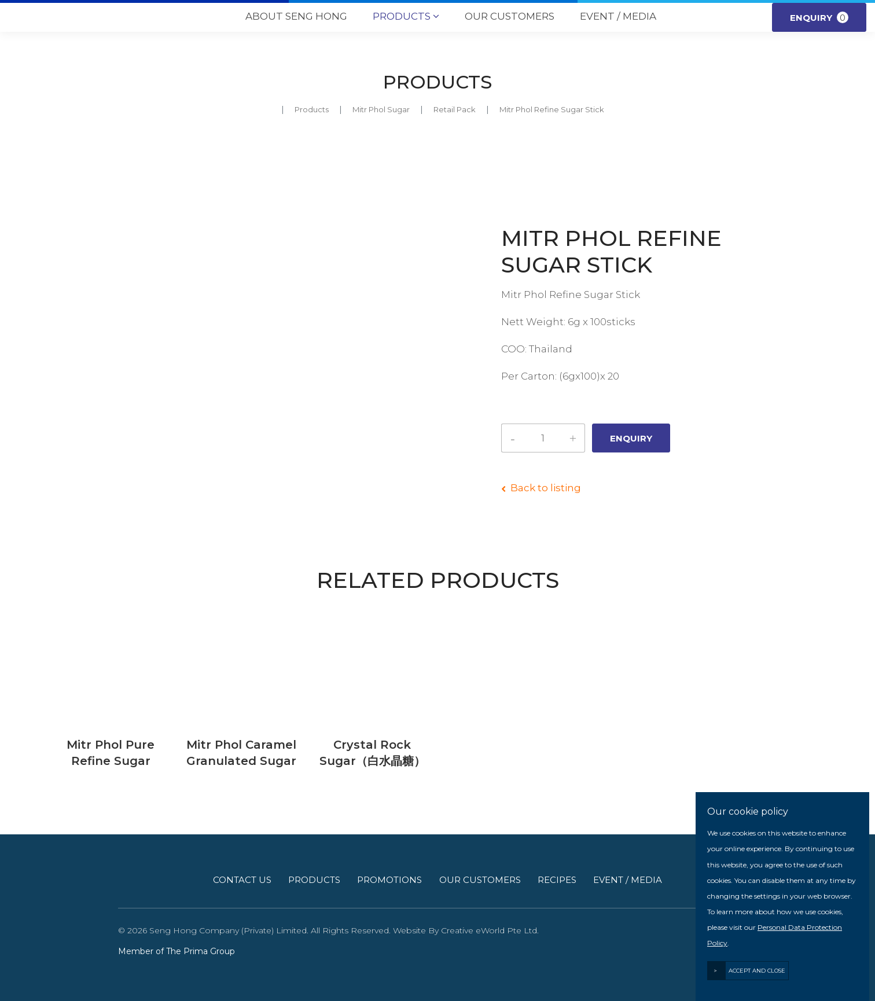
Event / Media (618, 16)
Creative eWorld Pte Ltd (489, 930)
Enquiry (819, 17)
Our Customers (509, 16)
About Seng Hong (296, 16)
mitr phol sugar (381, 109)
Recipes (557, 879)
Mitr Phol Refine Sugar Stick (551, 109)
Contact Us (242, 879)
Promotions (389, 879)
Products (406, 17)
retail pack (454, 109)
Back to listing (545, 488)
